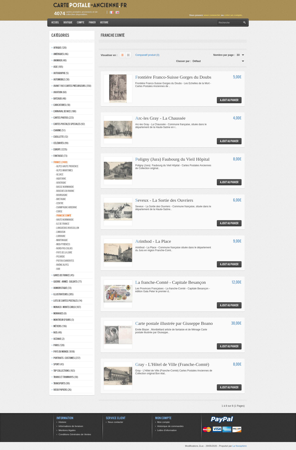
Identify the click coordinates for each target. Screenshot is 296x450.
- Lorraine (60, 236)
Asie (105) (58, 66)
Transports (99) (61, 383)
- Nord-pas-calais (64, 248)
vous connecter (212, 15)
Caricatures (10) (61, 104)
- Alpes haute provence (67, 166)
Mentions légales (67, 430)
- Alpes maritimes (64, 170)
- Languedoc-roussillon (67, 227)
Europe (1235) (60, 149)
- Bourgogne (61, 195)
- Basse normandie (65, 186)
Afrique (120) (60, 47)
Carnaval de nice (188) (64, 111)
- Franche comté (63, 215)
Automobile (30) (61, 79)
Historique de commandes (170, 426)
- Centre (59, 203)
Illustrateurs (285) (63, 294)
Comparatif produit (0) (147, 55)
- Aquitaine (61, 178)
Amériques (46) (60, 54)
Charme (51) (59, 130)
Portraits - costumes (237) (66, 358)
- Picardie (60, 256)
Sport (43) (58, 364)
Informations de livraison (71, 426)
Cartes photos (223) (63, 117)
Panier (92, 22)
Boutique (68, 22)
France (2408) (60, 162)
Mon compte (163, 422)
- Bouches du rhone (65, 190)
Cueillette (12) (60, 136)
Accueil (55, 22)
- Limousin (60, 232)
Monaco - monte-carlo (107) (67, 307)
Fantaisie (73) (60, 155)
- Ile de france (62, 223)
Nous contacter (115, 422)
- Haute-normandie (65, 219)
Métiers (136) (60, 326)
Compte (80, 22)
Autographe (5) (61, 73)
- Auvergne (61, 182)
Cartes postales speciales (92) (69, 124)
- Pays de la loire (64, 252)
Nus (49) (57, 332)
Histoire (104, 22)
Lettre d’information (167, 430)
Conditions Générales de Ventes (75, 434)
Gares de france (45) (63, 275)
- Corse (59, 211)
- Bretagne (61, 199)
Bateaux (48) (59, 98)
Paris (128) (59, 345)
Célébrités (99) (60, 143)
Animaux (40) (60, 60)
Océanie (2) (59, 338)
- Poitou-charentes (65, 260)
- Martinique (62, 240)
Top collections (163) (64, 370)
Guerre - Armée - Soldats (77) (67, 281)
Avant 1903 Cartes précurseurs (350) (72, 85)
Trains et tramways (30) (65, 377)
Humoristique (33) (62, 288)
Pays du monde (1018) (64, 351)
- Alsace (59, 174)
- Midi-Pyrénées (63, 244)
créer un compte (233, 15)
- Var (58, 268)
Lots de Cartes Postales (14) (67, 300)
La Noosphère (239, 446)
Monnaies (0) (60, 313)
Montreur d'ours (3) (63, 319)
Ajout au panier (229, 100)
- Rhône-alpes (62, 264)
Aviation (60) (60, 92)
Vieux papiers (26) (62, 389)
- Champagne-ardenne (66, 207)
